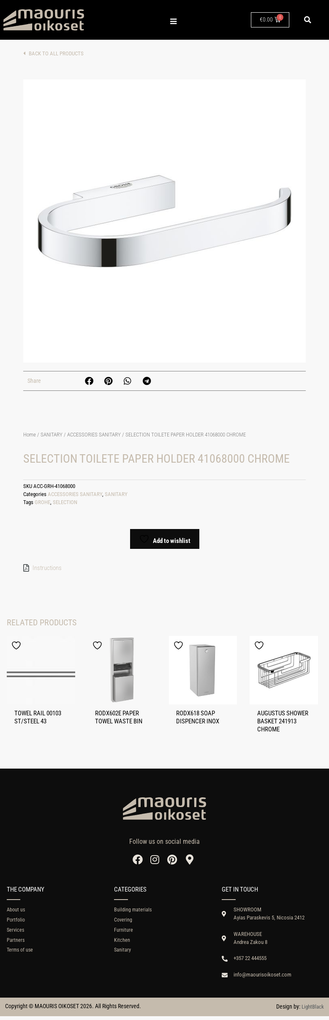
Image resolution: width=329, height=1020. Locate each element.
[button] (308, 20)
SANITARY (52, 434)
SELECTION (65, 502)
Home (29, 434)
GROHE (42, 502)
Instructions (47, 568)
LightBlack (311, 1010)
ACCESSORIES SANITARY (94, 434)
